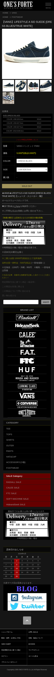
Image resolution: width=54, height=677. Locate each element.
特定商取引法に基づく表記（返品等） (19, 282)
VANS (14, 13)
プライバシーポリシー (9, 662)
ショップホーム (7, 632)
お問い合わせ (33, 632)
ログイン (4, 656)
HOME (5, 13)
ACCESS (32, 644)
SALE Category (14, 476)
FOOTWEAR (17, 17)
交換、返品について (36, 638)
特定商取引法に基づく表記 (10, 650)
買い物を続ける (9, 295)
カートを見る (33, 656)
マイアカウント (34, 650)
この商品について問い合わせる (16, 291)
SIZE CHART (6, 644)
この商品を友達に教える (13, 286)
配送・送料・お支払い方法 (10, 638)
